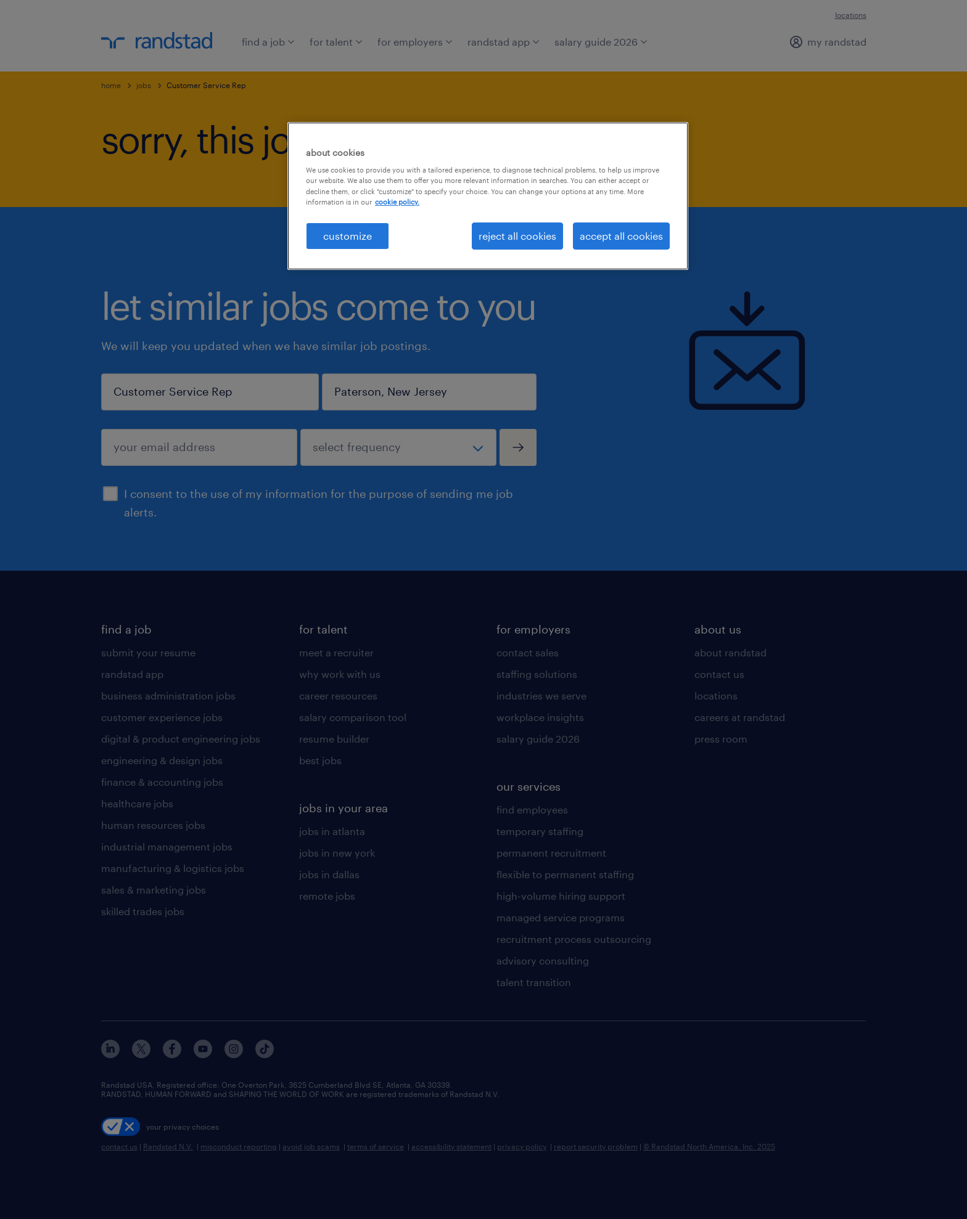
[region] (487, 196)
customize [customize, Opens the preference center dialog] (347, 236)
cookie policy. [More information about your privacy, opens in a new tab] (397, 202)
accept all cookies (621, 236)
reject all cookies (517, 236)
